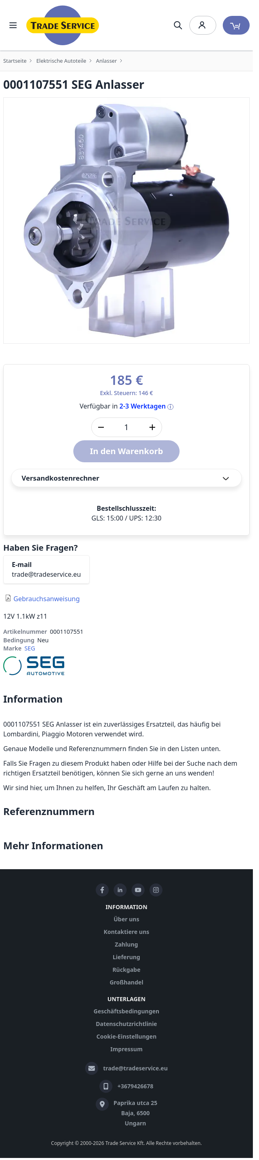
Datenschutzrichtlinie (126, 1024)
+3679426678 (135, 1086)
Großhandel (126, 982)
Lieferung (126, 957)
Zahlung (126, 944)
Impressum (126, 1049)
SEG (29, 648)
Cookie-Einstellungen (127, 1036)
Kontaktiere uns (126, 932)
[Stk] (126, 427)
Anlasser (106, 60)
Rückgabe (126, 969)
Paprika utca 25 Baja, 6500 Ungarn (136, 1113)
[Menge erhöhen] (152, 427)
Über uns (126, 919)
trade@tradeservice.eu (46, 574)
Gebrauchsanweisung (46, 598)
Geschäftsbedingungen (126, 1011)
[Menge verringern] (101, 427)
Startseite (14, 60)
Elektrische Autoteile (61, 60)
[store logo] (62, 25)
